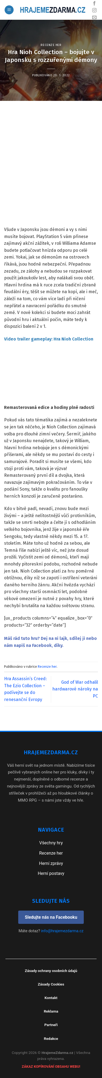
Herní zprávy (51, 863)
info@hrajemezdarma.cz (62, 931)
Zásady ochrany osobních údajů (51, 970)
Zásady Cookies (51, 984)
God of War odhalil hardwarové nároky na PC (75, 689)
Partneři (51, 1025)
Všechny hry (51, 842)
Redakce (51, 1038)
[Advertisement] (51, 172)
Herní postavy (51, 873)
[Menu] (9, 9)
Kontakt (51, 998)
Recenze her (51, 45)
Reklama (51, 1011)
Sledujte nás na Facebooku (51, 917)
